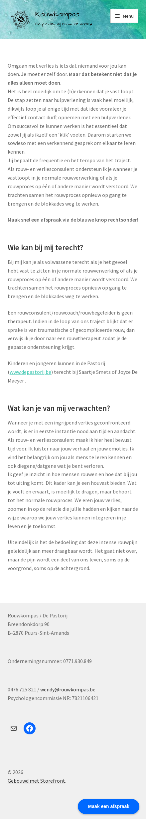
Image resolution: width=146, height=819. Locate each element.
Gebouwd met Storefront (36, 780)
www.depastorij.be (30, 372)
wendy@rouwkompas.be (67, 689)
